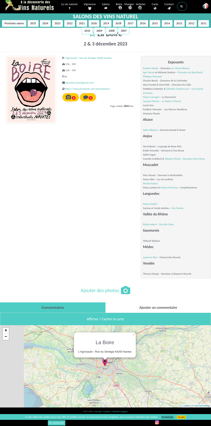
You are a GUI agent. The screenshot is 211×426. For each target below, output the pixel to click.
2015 (155, 23)
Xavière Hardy (150, 68)
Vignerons (90, 6)
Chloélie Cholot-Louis (177, 88)
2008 (111, 31)
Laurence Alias (150, 257)
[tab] (53, 307)
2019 (106, 23)
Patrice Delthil (150, 204)
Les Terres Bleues (180, 68)
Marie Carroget (151, 97)
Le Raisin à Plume (171, 101)
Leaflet (186, 405)
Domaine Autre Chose (194, 158)
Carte (155, 6)
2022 (70, 23)
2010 (87, 31)
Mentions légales (120, 411)
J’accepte (181, 417)
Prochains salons (14, 23)
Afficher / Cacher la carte (105, 319)
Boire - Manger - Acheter (130, 7)
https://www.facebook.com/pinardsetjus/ (87, 88)
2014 (167, 23)
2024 (45, 23)
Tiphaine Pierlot (173, 158)
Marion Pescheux (169, 187)
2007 (124, 31)
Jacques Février (151, 101)
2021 (82, 23)
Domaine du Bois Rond (190, 72)
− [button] (6, 337)
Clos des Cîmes (166, 224)
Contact (169, 6)
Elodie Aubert (150, 224)
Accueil (98, 411)
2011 (203, 23)
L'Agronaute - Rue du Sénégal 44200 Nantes (88, 57)
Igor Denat (148, 72)
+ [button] (6, 331)
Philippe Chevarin (152, 76)
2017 (130, 23)
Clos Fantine (177, 208)
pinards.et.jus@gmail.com (80, 82)
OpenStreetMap (202, 405)
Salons (106, 6)
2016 (142, 23)
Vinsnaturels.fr (31, 5)
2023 (57, 23)
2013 (179, 23)
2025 (33, 23)
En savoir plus (167, 417)
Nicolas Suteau (150, 183)
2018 (118, 23)
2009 (99, 31)
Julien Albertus (150, 130)
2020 (94, 23)
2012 (191, 23)
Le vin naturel (69, 6)
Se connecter (56, 423)
